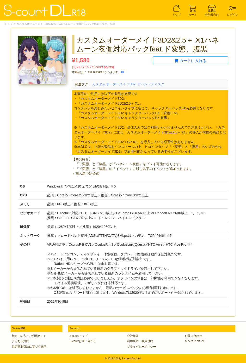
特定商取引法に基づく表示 (29, 346)
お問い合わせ (193, 336)
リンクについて (195, 341)
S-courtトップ (78, 336)
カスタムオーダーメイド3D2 (113, 84)
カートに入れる (190, 61)
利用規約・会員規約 (140, 341)
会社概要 (133, 336)
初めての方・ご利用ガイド (29, 336)
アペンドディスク (150, 84)
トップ (8, 23)
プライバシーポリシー (141, 346)
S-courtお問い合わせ (82, 341)
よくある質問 (20, 341)
